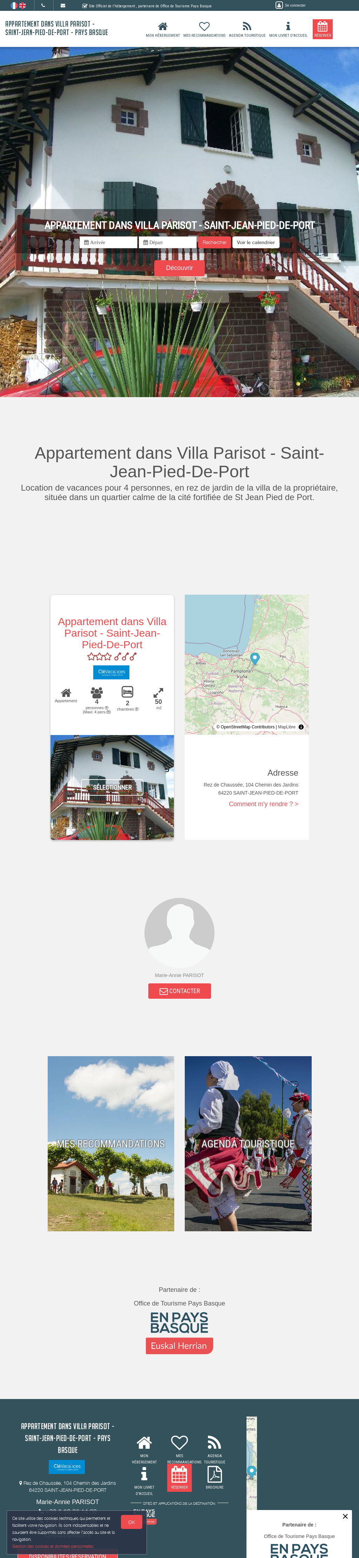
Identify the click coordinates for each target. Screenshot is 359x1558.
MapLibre (287, 727)
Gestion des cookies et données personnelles (53, 1546)
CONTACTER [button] (180, 991)
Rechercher (214, 242)
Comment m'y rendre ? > (263, 804)
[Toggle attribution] (301, 727)
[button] (255, 242)
